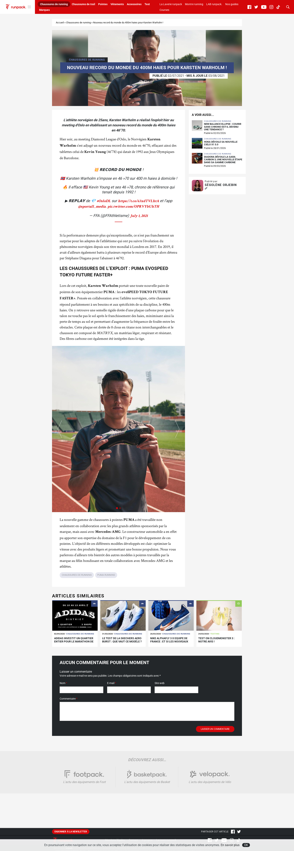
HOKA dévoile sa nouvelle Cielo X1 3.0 (220, 143)
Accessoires (134, 4)
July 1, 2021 (139, 216)
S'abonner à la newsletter (70, 831)
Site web (159, 683)
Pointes (102, 4)
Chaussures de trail (83, 4)
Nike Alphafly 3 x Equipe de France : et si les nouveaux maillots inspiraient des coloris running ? (169, 643)
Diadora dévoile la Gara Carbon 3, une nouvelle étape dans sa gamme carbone (223, 160)
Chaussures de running (54, 4)
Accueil (60, 22)
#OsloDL (104, 201)
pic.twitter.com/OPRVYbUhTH (133, 207)
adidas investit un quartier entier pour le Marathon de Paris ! (73, 641)
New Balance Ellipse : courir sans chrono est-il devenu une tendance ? (222, 127)
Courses (164, 9)
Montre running (194, 4)
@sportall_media (92, 207)
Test (147, 4)
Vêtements (117, 4)
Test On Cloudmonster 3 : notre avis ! (216, 640)
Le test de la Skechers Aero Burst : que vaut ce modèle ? (122, 640)
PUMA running (106, 574)
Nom (63, 683)
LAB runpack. (214, 4)
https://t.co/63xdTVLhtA (138, 201)
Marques (44, 9)
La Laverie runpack (171, 4)
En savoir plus (230, 845)
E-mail (111, 683)
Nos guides (231, 4)
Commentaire (68, 698)
